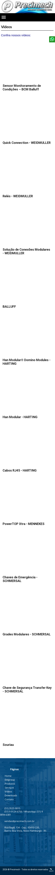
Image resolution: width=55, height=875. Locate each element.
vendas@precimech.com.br (19, 821)
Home (8, 775)
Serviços (9, 787)
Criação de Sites (51, 870)
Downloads (11, 795)
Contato (9, 799)
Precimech (15, 869)
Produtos (10, 783)
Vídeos (8, 791)
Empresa (10, 779)
